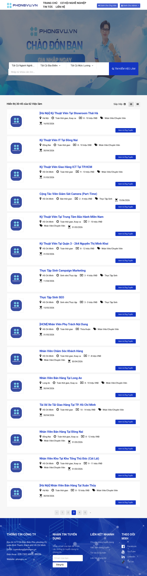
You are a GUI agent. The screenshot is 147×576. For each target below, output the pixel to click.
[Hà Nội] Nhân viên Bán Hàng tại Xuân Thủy (68, 485)
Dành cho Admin (129, 5)
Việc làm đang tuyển (99, 547)
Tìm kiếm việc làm (123, 68)
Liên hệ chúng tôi (98, 558)
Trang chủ (50, 2)
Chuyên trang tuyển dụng (102, 542)
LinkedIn (128, 557)
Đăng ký (60, 565)
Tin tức (48, 6)
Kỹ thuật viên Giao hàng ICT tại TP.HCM (66, 167)
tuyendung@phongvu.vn (24, 549)
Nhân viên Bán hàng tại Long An (61, 378)
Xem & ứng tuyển (125, 130)
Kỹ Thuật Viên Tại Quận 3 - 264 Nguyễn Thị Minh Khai (74, 243)
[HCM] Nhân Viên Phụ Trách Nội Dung (64, 324)
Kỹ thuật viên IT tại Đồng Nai (59, 140)
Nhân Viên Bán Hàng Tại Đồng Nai (61, 431)
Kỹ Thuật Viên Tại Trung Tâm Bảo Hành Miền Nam (72, 217)
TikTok (128, 561)
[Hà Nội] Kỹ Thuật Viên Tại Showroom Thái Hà (69, 113)
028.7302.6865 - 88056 (29, 554)
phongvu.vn (21, 559)
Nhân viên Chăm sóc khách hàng (61, 351)
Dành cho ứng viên (107, 5)
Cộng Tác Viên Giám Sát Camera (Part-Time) (68, 194)
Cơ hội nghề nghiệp (73, 2)
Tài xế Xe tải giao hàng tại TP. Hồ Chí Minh (68, 404)
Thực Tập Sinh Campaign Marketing (63, 270)
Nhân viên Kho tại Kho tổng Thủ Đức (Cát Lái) (69, 458)
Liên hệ (60, 6)
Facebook (129, 546)
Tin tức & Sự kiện (98, 552)
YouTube (129, 552)
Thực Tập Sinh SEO (52, 297)
